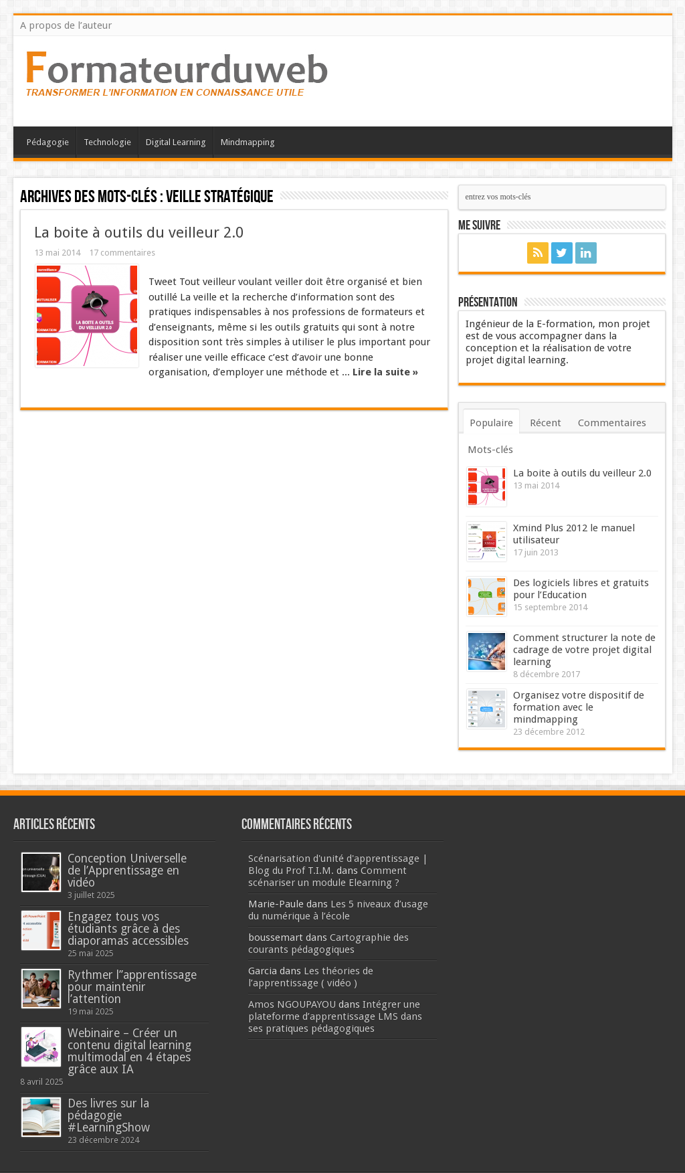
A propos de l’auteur (66, 25)
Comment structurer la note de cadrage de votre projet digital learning (584, 650)
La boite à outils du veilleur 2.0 (138, 232)
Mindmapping (248, 142)
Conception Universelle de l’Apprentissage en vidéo (127, 870)
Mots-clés (490, 450)
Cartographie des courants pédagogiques (328, 943)
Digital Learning (176, 142)
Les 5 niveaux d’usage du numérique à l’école (338, 910)
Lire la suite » (385, 372)
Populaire (491, 423)
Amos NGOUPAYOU (292, 1004)
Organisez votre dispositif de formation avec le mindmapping (578, 707)
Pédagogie (48, 142)
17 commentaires (122, 253)
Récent (545, 423)
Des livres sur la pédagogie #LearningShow (109, 1115)
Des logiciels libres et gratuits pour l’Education (581, 589)
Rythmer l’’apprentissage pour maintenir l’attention (132, 987)
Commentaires (612, 423)
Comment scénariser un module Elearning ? (327, 877)
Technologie (107, 142)
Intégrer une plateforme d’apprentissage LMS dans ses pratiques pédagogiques (335, 1016)
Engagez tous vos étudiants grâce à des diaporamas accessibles (128, 929)
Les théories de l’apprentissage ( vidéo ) (310, 977)
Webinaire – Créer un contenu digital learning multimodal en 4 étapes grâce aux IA (129, 1051)
